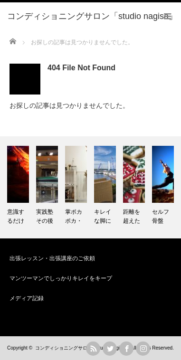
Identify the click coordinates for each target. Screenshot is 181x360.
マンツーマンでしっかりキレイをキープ (61, 278)
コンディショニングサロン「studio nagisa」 (82, 348)
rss (93, 348)
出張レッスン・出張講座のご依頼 (52, 258)
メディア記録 (27, 298)
